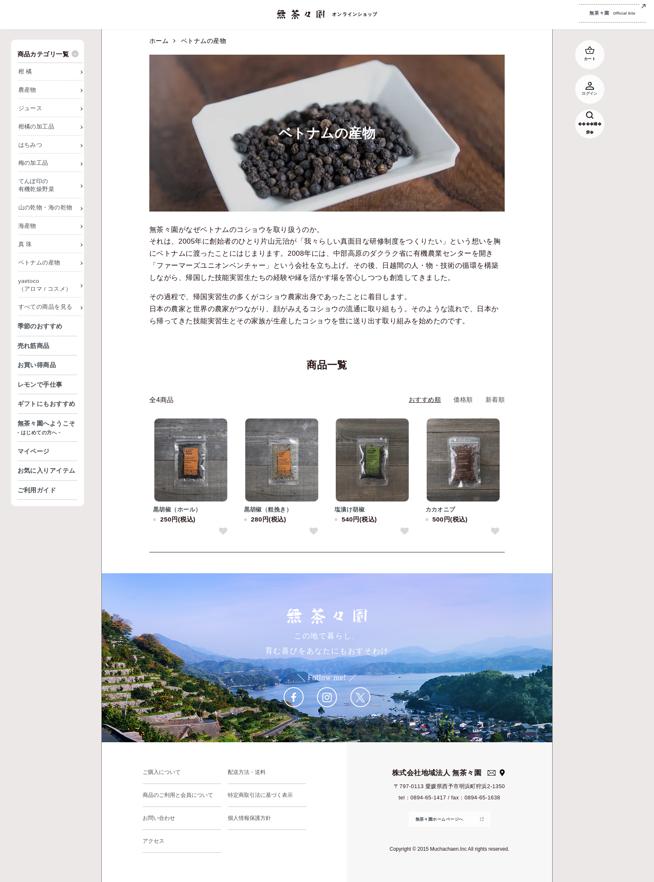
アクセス (154, 841)
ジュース (30, 108)
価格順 (463, 399)
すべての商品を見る (45, 307)
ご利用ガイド (37, 490)
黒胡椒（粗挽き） (268, 509)
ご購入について (162, 772)
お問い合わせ (159, 818)
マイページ (34, 451)
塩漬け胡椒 (350, 509)
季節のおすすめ (40, 326)
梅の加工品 (33, 163)
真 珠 (25, 244)
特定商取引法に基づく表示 (261, 795)
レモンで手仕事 (40, 384)
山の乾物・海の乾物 (45, 207)
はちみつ (30, 145)
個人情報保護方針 (250, 818)
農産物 (27, 90)
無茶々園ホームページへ (439, 819)
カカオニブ (440, 509)
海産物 (27, 226)
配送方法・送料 (247, 772)
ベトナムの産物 (203, 40)
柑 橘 (25, 71)
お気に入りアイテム (46, 470)
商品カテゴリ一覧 (43, 54)
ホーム (159, 40)
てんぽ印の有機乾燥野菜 (36, 185)
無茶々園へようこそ (48, 428)
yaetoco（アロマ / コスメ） (45, 285)
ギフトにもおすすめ (46, 403)
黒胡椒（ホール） (177, 509)
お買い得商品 (37, 364)
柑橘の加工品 (36, 126)
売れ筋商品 (34, 345)
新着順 (495, 399)
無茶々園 (612, 14)
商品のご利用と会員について (179, 795)
